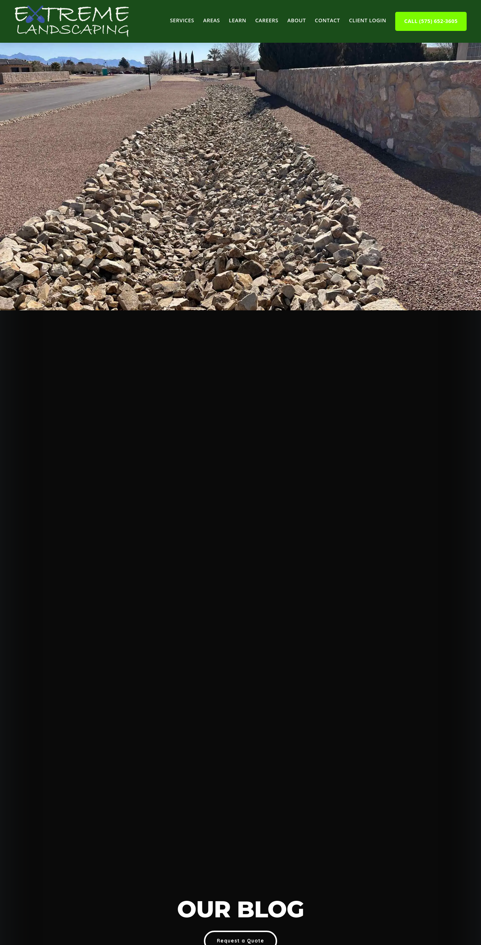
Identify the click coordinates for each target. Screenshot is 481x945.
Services (182, 20)
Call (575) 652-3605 (431, 21)
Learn (237, 20)
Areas (211, 20)
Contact (327, 20)
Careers (267, 20)
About (296, 20)
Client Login (367, 20)
